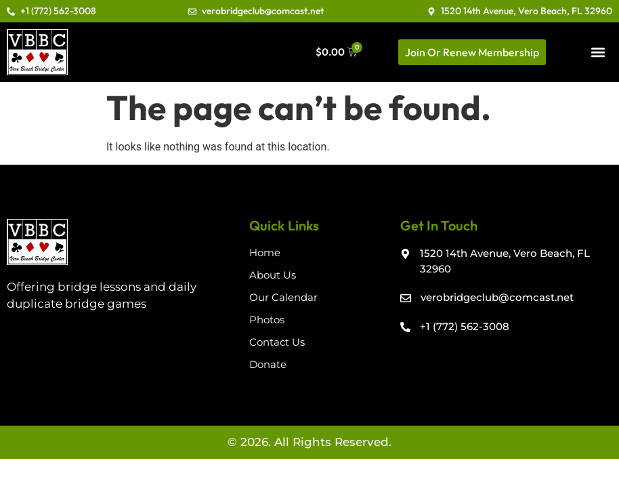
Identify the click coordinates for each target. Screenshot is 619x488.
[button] (598, 52)
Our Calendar (283, 297)
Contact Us (277, 342)
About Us (272, 274)
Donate (267, 364)
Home (264, 252)
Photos (266, 319)
